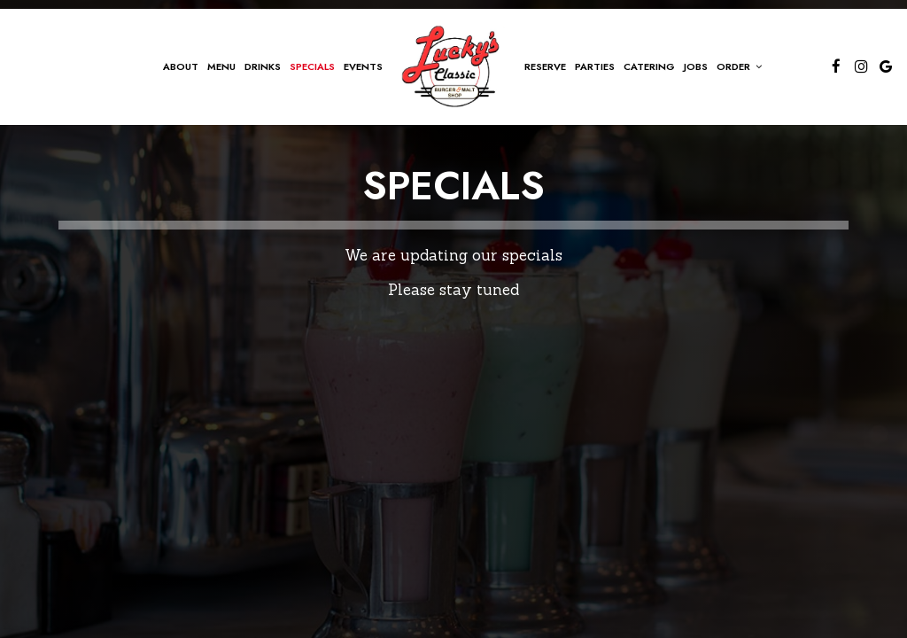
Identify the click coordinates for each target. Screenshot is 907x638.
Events (363, 66)
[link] (453, 66)
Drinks (262, 66)
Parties (595, 66)
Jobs (696, 66)
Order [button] (739, 66)
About (180, 66)
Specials (312, 66)
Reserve (545, 66)
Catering (649, 66)
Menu (221, 66)
